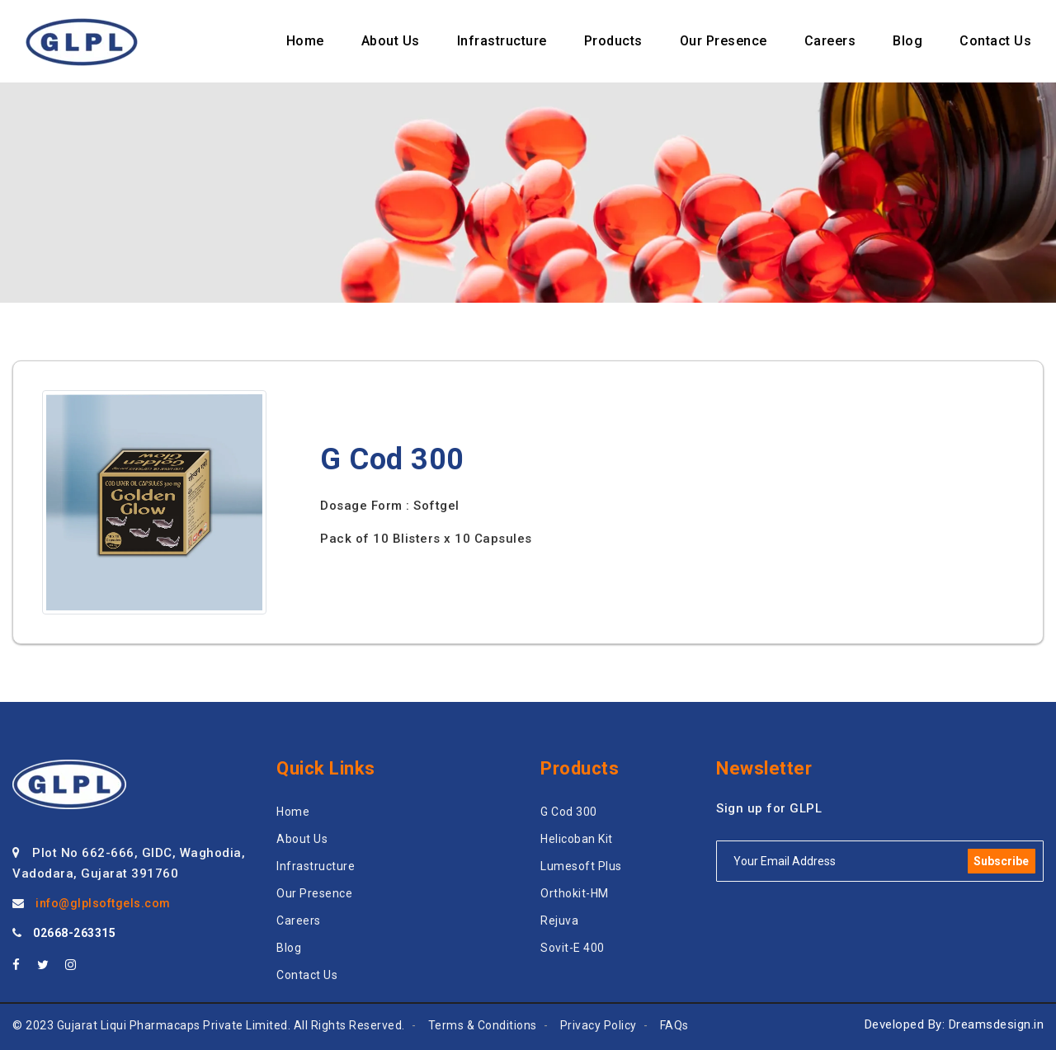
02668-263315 (74, 932)
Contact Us (306, 975)
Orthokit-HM (574, 893)
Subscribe (1001, 861)
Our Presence (314, 893)
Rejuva (559, 920)
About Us (302, 838)
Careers (298, 920)
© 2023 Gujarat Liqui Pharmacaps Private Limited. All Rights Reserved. (208, 1025)
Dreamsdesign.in (996, 1024)
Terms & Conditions (482, 1025)
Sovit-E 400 (572, 947)
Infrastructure (315, 866)
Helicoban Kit (576, 838)
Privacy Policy (598, 1025)
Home (292, 811)
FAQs (674, 1025)
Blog (288, 947)
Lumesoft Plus (581, 866)
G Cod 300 (568, 811)
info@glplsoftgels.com (103, 903)
